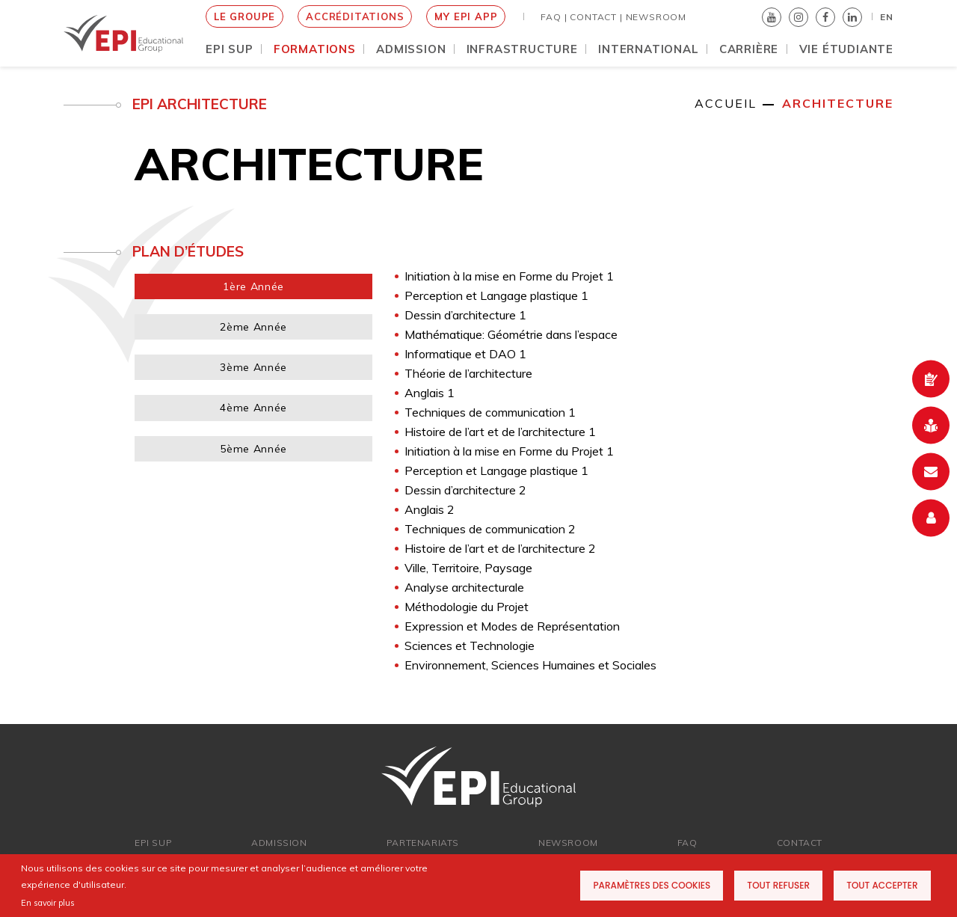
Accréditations (355, 16)
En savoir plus (48, 903)
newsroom (568, 842)
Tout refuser (778, 885)
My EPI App (465, 16)
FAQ (687, 842)
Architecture (837, 103)
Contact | (596, 16)
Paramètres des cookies (651, 885)
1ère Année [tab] (253, 286)
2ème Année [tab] (253, 327)
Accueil (726, 103)
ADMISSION (279, 842)
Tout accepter (881, 885)
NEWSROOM (656, 16)
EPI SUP (153, 842)
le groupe (244, 16)
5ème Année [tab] (253, 449)
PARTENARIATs (423, 842)
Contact (799, 842)
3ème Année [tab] (253, 367)
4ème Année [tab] (253, 407)
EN (886, 16)
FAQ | (554, 16)
